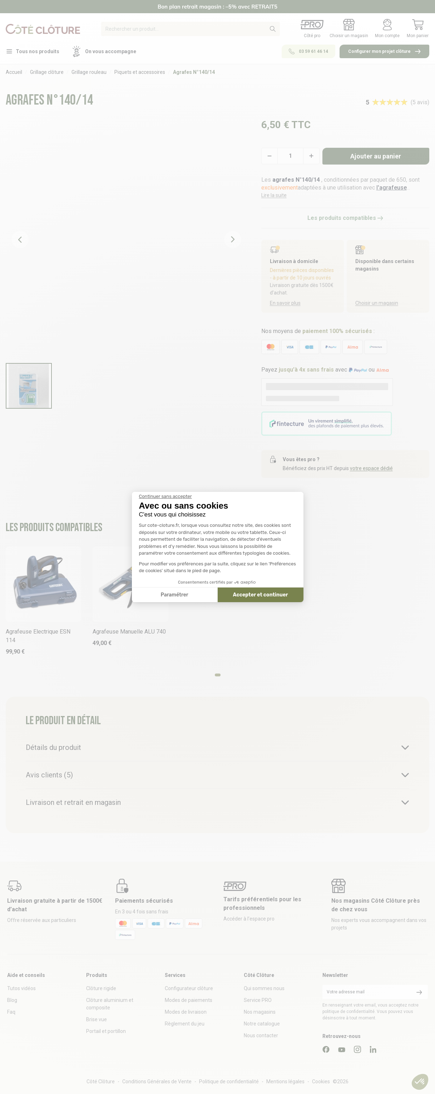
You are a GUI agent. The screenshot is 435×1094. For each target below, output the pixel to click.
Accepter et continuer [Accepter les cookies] (260, 595)
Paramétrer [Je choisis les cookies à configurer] (174, 595)
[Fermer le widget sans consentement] (165, 496)
